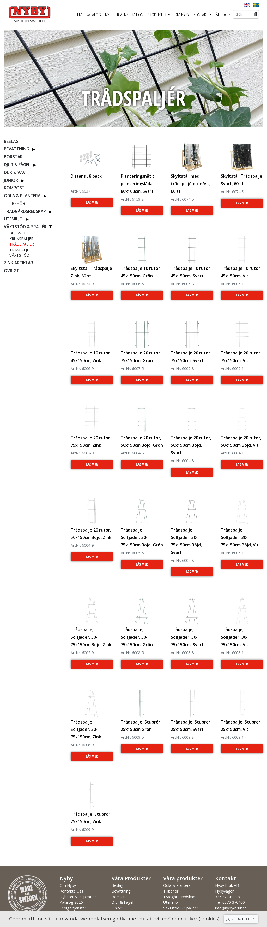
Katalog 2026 (71, 902)
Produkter (156, 14)
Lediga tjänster (73, 908)
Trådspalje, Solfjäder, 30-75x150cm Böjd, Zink (91, 637)
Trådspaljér (21, 244)
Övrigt (11, 270)
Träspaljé (19, 249)
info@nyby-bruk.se (231, 908)
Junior (11, 180)
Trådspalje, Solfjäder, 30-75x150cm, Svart (187, 637)
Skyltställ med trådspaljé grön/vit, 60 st (190, 183)
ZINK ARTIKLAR (18, 263)
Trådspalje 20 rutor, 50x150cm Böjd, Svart (191, 445)
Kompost (14, 188)
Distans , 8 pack (86, 176)
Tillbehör (14, 203)
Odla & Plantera (22, 196)
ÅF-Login (223, 14)
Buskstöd (19, 232)
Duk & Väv (15, 172)
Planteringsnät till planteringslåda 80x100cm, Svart (139, 183)
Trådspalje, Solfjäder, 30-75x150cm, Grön (137, 637)
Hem (78, 14)
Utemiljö (13, 219)
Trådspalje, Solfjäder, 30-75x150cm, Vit (234, 637)
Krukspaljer (21, 238)
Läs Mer (92, 202)
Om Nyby (181, 14)
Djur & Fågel (17, 164)
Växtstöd (19, 255)
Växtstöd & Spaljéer (180, 908)
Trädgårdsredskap (25, 211)
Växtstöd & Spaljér (25, 227)
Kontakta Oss (71, 891)
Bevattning (16, 149)
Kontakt (200, 14)
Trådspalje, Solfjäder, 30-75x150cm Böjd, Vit (240, 537)
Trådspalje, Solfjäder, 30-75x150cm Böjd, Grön (142, 537)
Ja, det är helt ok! (241, 918)
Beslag (11, 141)
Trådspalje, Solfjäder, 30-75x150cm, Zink (86, 729)
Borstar (13, 157)
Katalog (93, 14)
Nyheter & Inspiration (124, 14)
